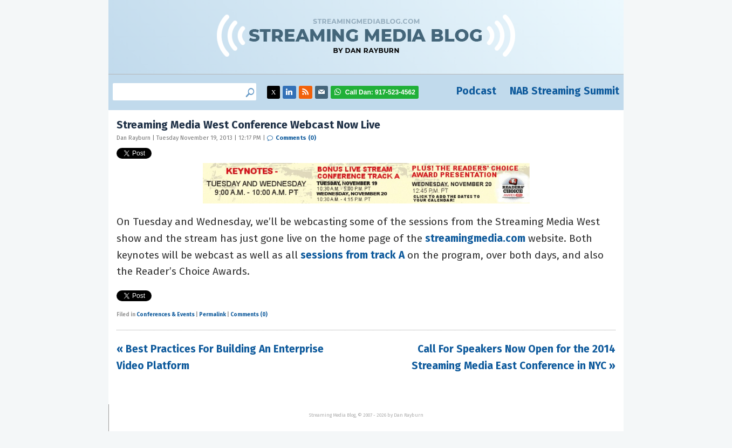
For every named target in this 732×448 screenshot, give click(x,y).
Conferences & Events (165, 314)
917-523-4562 (380, 92)
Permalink (212, 314)
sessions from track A (353, 255)
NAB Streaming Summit (564, 91)
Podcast (476, 91)
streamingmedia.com (475, 238)
